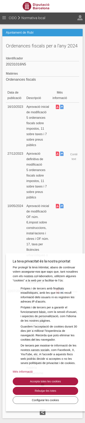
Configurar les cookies (45, 400)
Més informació (23, 371)
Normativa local (33, 18)
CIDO (13, 18)
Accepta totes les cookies (45, 381)
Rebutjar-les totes (45, 390)
